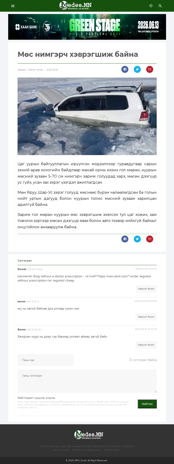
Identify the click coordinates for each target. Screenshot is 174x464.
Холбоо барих (112, 450)
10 (163, 36)
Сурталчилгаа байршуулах (86, 450)
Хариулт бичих (146, 288)
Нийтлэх (147, 404)
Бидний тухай (61, 450)
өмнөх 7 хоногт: (149, 6)
